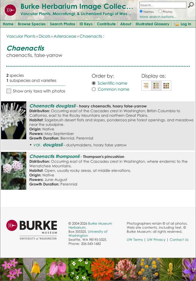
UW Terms (135, 240)
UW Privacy (156, 240)
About (125, 23)
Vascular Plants (20, 36)
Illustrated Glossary (152, 23)
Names (148, 12)
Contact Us (179, 240)
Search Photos (62, 23)
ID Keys (86, 23)
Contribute (106, 23)
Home (8, 23)
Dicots (44, 36)
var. (47, 144)
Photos (168, 12)
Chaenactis (91, 36)
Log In (186, 23)
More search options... (158, 17)
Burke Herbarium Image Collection (79, 6)
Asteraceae (65, 36)
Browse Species (31, 23)
